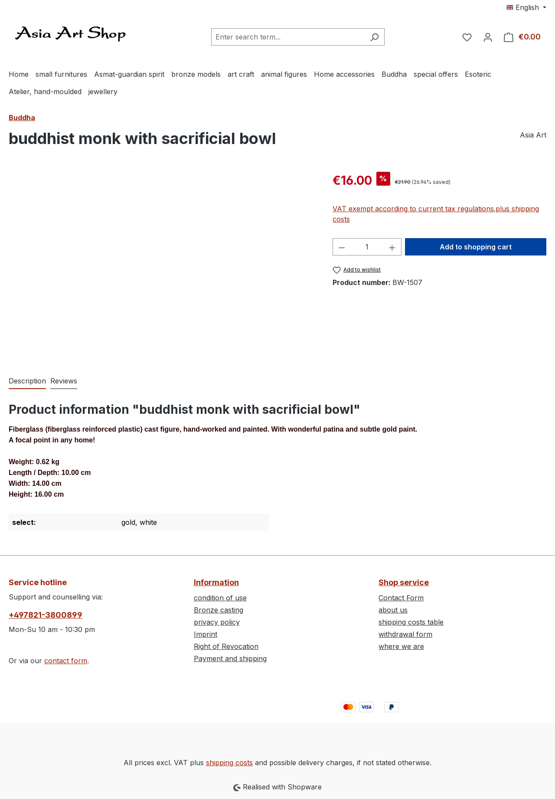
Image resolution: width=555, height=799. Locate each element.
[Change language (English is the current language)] (526, 7)
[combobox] (288, 37)
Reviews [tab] (63, 381)
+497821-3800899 (45, 614)
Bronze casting (218, 610)
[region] (162, 264)
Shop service (404, 582)
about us (393, 610)
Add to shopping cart (476, 246)
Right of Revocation (226, 646)
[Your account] (487, 37)
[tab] (27, 381)
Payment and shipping (230, 658)
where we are (401, 646)
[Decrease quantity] (342, 246)
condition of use (220, 597)
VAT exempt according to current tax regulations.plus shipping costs (436, 213)
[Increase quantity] (392, 246)
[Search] (374, 37)
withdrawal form (405, 634)
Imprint (205, 634)
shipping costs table (411, 622)
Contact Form (401, 597)
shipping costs (229, 762)
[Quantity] (367, 246)
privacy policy (217, 622)
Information (216, 582)
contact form (65, 660)
